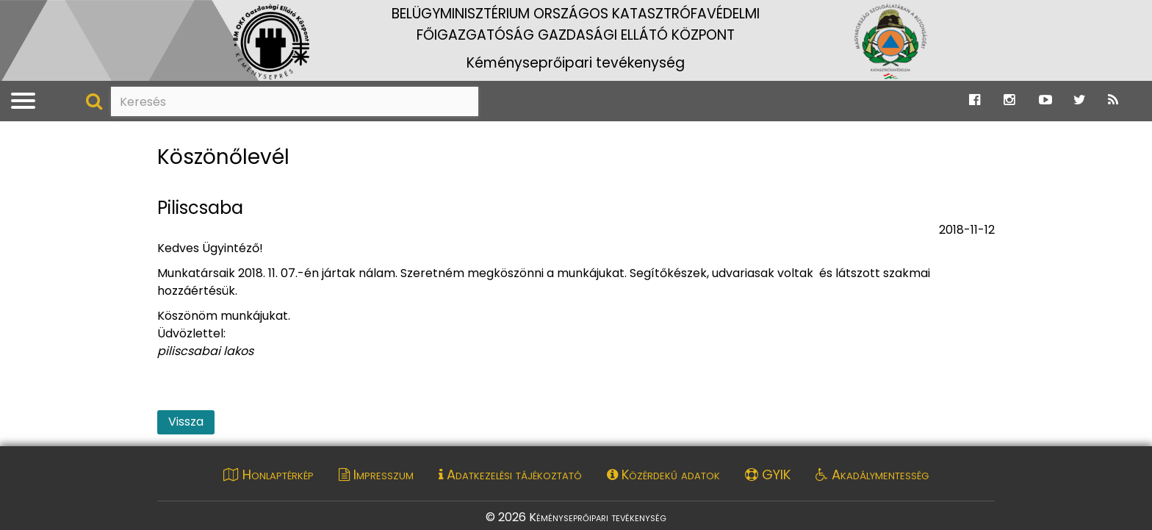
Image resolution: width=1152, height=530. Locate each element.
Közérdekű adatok (663, 474)
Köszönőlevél (223, 157)
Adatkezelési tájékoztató (510, 474)
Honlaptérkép (268, 474)
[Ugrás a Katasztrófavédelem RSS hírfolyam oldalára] (1113, 100)
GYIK (768, 474)
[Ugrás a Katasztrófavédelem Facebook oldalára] (974, 100)
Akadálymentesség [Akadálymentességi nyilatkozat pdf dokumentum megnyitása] (872, 474)
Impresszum (376, 474)
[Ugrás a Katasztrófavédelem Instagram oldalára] (1009, 100)
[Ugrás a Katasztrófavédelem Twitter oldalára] (1079, 100)
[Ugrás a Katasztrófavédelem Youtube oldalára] (1045, 100)
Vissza (186, 421)
